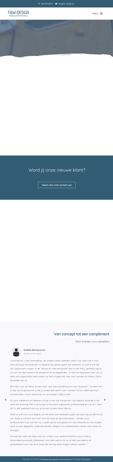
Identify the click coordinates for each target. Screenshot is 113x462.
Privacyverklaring (65, 459)
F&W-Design (86, 459)
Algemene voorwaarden (49, 459)
